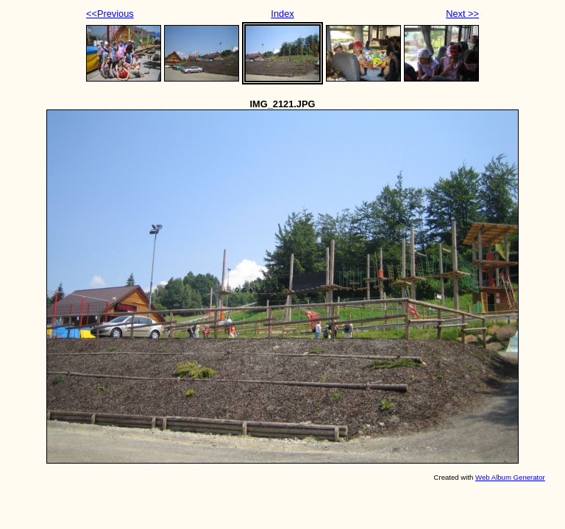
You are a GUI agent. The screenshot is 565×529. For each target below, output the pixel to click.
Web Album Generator (510, 477)
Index (282, 13)
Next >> (462, 13)
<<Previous (110, 13)
